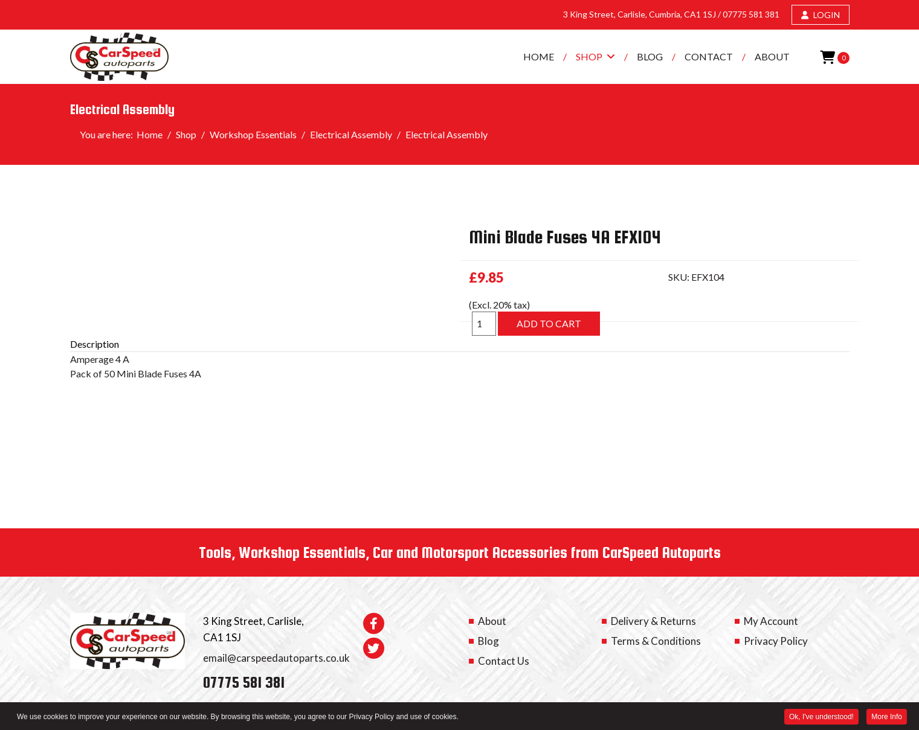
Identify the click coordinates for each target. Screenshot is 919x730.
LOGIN (820, 15)
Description (94, 344)
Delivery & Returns (653, 621)
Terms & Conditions (656, 641)
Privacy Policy (776, 641)
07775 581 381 (751, 14)
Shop (589, 56)
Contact (709, 56)
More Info (886, 717)
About (772, 56)
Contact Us (503, 661)
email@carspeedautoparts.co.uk (276, 658)
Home (538, 56)
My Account (771, 621)
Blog (650, 56)
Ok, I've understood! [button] (821, 717)
